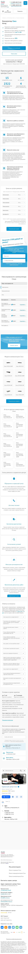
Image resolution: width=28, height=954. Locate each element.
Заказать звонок (14, 345)
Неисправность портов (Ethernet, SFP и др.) (5, 304)
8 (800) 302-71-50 (5, 894)
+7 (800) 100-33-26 (16, 5)
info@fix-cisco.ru (5, 897)
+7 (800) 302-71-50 (9, 814)
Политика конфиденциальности (14, 939)
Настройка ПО (5, 214)
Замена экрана (6, 194)
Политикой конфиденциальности (17, 741)
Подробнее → (23, 304)
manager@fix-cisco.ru (6, 901)
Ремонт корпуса (6, 206)
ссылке (7, 863)
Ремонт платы (5, 210)
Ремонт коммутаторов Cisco (16, 876)
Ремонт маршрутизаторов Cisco (17, 873)
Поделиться (2, 927)
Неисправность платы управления (5, 321)
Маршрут (6, 797)
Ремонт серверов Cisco (15, 870)
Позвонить (20, 11)
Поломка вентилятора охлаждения (4, 316)
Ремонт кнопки (6, 198)
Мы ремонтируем (6, 11)
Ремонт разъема (6, 202)
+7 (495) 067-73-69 (16, 2)
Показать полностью (7, 720)
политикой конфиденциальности (16, 264)
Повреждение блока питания (5, 310)
